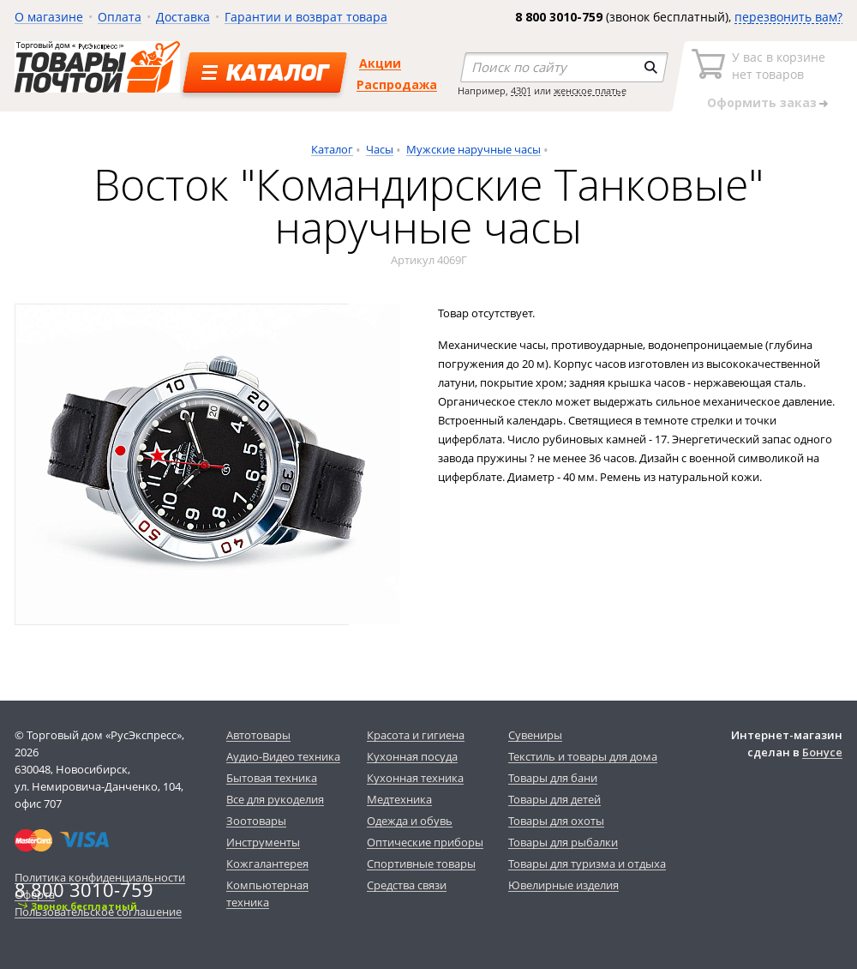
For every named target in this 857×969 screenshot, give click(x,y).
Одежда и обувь (409, 820)
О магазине (49, 17)
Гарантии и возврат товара (306, 17)
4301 (521, 90)
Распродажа (397, 84)
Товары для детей (554, 799)
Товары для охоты (556, 820)
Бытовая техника (271, 777)
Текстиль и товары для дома (582, 756)
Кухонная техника (415, 777)
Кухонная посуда (412, 756)
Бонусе (822, 752)
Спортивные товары (421, 863)
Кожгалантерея (267, 863)
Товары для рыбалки (563, 842)
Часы (379, 149)
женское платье (590, 90)
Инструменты (263, 842)
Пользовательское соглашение (98, 911)
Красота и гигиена (415, 735)
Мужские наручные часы (473, 149)
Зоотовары (256, 820)
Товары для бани (552, 777)
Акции (380, 63)
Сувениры (535, 735)
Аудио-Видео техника (283, 756)
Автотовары (258, 735)
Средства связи (406, 885)
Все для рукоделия (275, 799)
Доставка (183, 17)
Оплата (119, 17)
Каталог (332, 149)
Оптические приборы (425, 842)
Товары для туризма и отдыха (587, 863)
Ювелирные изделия (563, 885)
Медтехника (399, 799)
